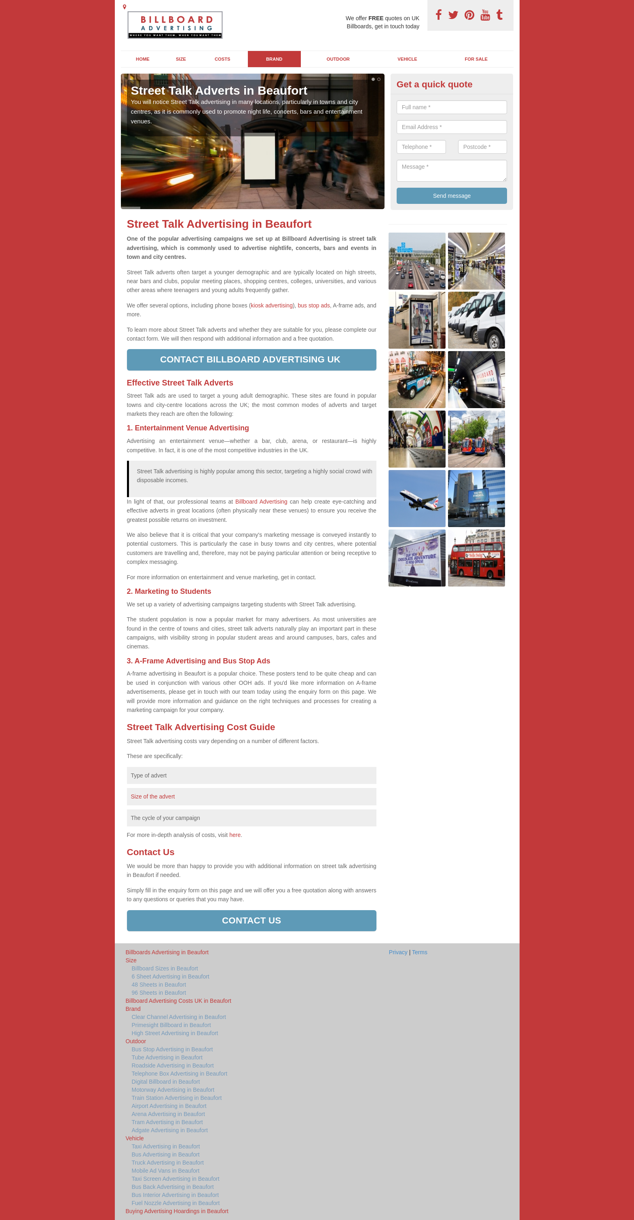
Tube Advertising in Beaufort (167, 1057)
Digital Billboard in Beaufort (166, 1081)
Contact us (251, 920)
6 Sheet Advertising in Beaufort (170, 976)
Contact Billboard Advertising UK (251, 359)
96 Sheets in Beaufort (159, 992)
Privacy (398, 952)
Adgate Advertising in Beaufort (170, 1130)
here (235, 835)
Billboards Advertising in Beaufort (167, 952)
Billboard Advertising (261, 501)
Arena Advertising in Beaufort (168, 1114)
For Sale (476, 59)
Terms (419, 952)
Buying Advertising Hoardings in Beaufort (177, 1211)
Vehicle (407, 59)
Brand (274, 59)
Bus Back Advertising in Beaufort (173, 1187)
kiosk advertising (272, 305)
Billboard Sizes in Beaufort (165, 968)
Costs (222, 59)
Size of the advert (153, 796)
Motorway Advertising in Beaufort (173, 1090)
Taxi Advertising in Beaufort (166, 1146)
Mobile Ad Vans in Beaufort (166, 1170)
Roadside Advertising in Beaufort (173, 1065)
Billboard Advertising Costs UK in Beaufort (178, 1001)
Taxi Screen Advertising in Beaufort (176, 1179)
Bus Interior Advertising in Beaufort (175, 1195)
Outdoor (338, 59)
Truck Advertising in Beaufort (168, 1162)
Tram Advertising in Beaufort (167, 1122)
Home (143, 59)
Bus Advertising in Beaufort (166, 1154)
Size (181, 59)
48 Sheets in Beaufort (159, 984)
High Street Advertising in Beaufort (175, 1033)
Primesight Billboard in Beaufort (171, 1025)
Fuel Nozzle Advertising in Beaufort (176, 1203)
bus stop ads (314, 305)
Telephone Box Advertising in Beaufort (180, 1073)
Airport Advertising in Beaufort (169, 1106)
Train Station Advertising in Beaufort (177, 1098)
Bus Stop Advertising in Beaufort (172, 1049)
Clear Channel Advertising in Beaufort (179, 1017)
